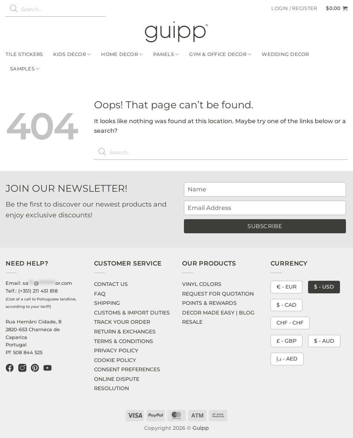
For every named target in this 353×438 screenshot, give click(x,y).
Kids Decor (72, 54)
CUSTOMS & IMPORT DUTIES (132, 312)
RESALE (192, 322)
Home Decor (122, 54)
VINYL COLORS (201, 284)
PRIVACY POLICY (116, 350)
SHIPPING (107, 303)
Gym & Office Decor (220, 54)
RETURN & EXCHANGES (125, 331)
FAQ (100, 293)
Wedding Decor (285, 54)
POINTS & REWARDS (209, 303)
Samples (24, 68)
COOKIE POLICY (115, 360)
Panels (166, 54)
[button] (294, 8)
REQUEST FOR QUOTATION (218, 293)
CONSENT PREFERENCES (127, 369)
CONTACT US (111, 284)
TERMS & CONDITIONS (123, 341)
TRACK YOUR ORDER (122, 322)
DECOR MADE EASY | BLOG (218, 312)
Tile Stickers (24, 54)
